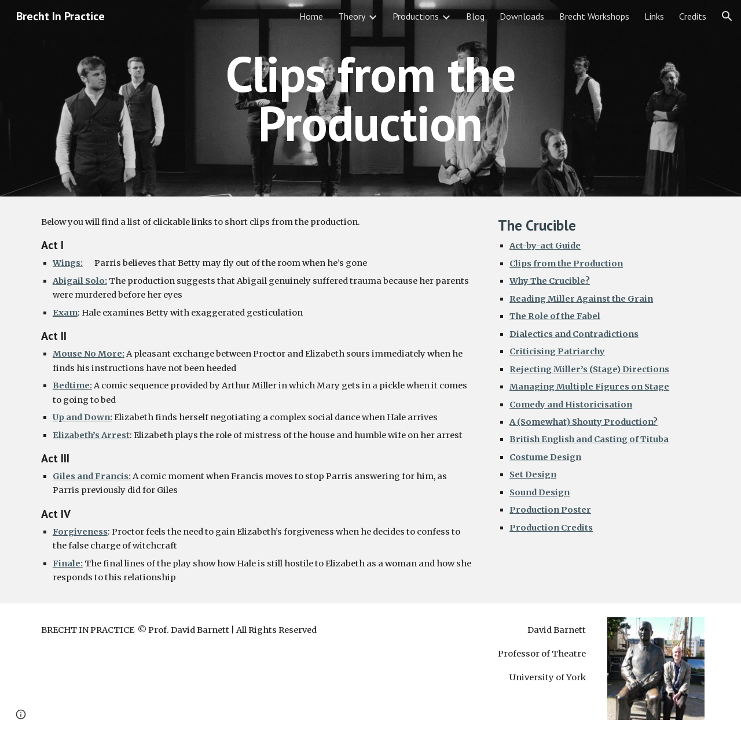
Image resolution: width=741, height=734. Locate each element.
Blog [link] (475, 16)
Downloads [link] (522, 16)
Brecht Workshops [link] (594, 16)
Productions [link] (415, 16)
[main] (370, 99)
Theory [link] (351, 16)
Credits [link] (692, 16)
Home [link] (311, 16)
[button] (727, 16)
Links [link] (654, 16)
